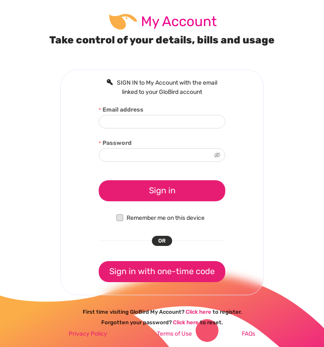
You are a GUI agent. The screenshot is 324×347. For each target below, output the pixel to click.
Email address (123, 109)
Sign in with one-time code (162, 271)
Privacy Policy (88, 333)
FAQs (248, 333)
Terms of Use (174, 333)
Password (117, 143)
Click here (198, 312)
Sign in (162, 190)
